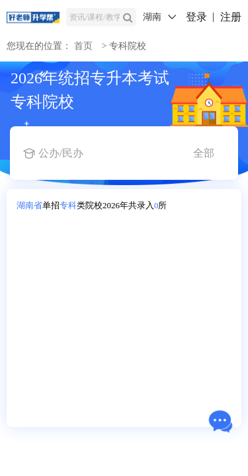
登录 (196, 16)
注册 (230, 16)
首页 (83, 46)
